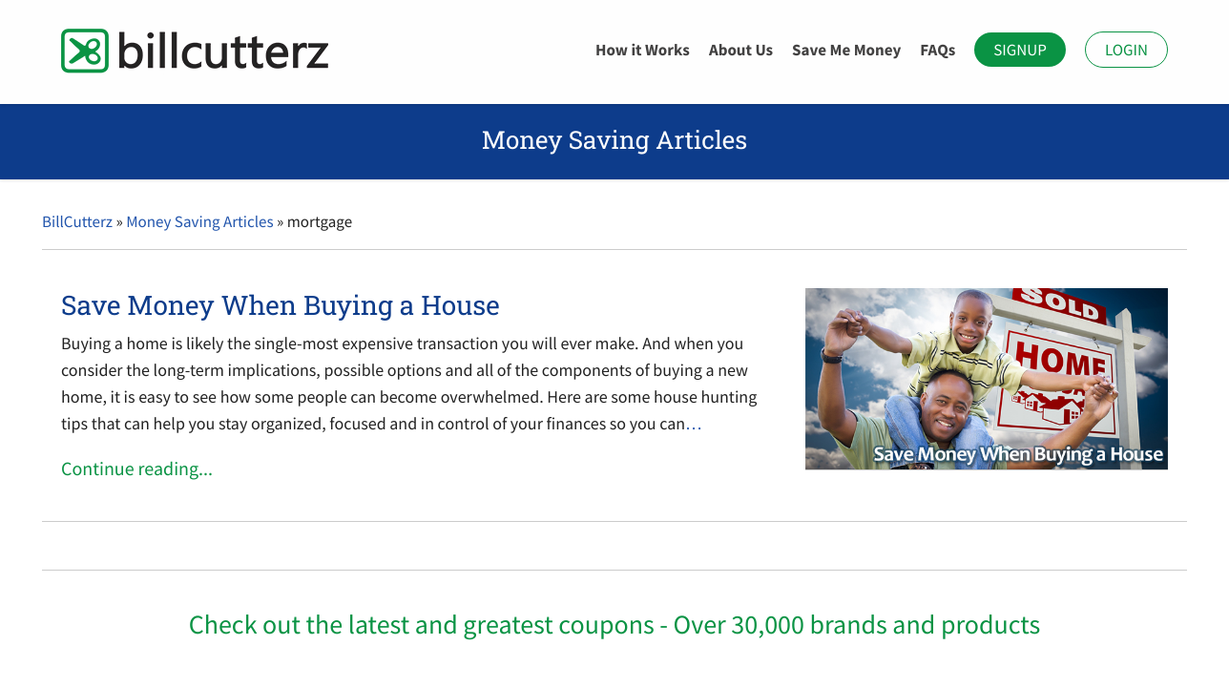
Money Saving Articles (199, 221)
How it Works (642, 49)
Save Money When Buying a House (280, 305)
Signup (1020, 49)
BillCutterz (77, 221)
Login (1126, 49)
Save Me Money (846, 49)
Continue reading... (137, 469)
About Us (741, 49)
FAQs (937, 49)
